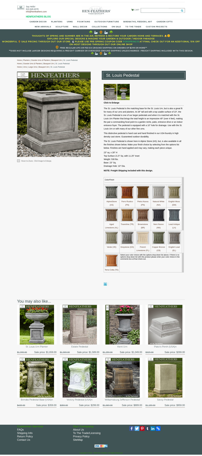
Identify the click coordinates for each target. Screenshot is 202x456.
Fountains (83, 22)
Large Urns (32, 67)
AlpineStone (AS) (111, 201)
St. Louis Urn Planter (37, 347)
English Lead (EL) (174, 247)
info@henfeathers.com (36, 11)
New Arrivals (43, 27)
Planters (56, 22)
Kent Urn (122, 347)
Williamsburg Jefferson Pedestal (122, 400)
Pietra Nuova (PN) (142, 201)
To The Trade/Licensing (87, 433)
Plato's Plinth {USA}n (165, 347)
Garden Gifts (165, 22)
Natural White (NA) (158, 201)
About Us (78, 430)
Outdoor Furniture (106, 22)
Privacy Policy (81, 437)
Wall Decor (80, 27)
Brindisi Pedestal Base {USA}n (37, 400)
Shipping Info (25, 433)
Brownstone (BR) (142, 224)
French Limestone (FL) (142, 247)
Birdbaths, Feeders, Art (137, 22)
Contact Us (23, 440)
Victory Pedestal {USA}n (80, 400)
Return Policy (25, 437)
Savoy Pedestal (165, 400)
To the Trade (133, 27)
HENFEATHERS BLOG (38, 16)
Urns (70, 22)
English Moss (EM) (174, 201)
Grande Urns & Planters (40, 60)
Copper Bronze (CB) (158, 247)
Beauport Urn (56, 60)
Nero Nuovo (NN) (158, 224)
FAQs (20, 430)
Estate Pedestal (79, 347)
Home (19, 60)
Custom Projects (156, 27)
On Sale (116, 27)
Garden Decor (38, 22)
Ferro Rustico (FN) (127, 201)
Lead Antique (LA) (174, 224)
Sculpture (62, 27)
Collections (99, 27)
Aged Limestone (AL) (111, 224)
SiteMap (78, 440)
